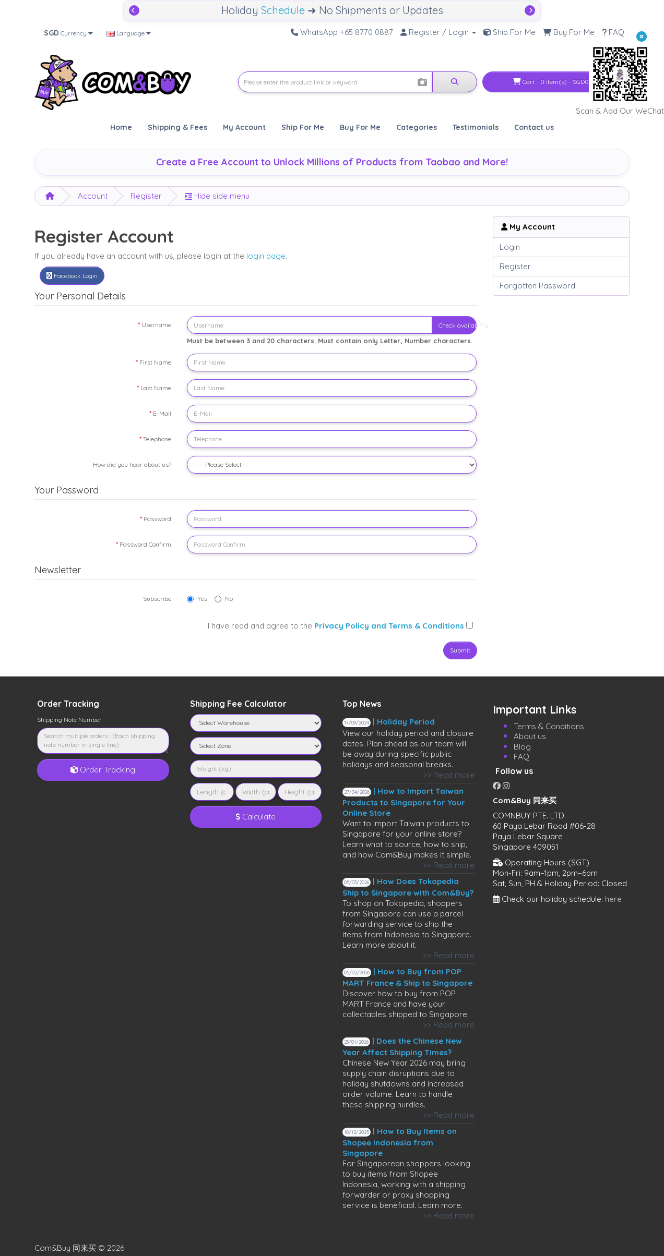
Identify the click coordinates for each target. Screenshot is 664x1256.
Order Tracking (102, 770)
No (224, 598)
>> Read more (449, 775)
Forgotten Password (537, 286)
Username (156, 325)
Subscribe (157, 598)
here (613, 899)
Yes (197, 598)
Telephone (157, 439)
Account (93, 196)
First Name (155, 362)
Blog (522, 747)
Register (146, 196)
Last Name (155, 388)
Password (157, 519)
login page (266, 256)
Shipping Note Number (69, 719)
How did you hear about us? (132, 464)
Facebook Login (72, 276)
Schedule (283, 10)
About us (530, 736)
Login (510, 247)
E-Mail (162, 413)
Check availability (457, 325)
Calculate (256, 817)
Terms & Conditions (549, 726)
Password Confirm (145, 544)
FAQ (521, 757)
